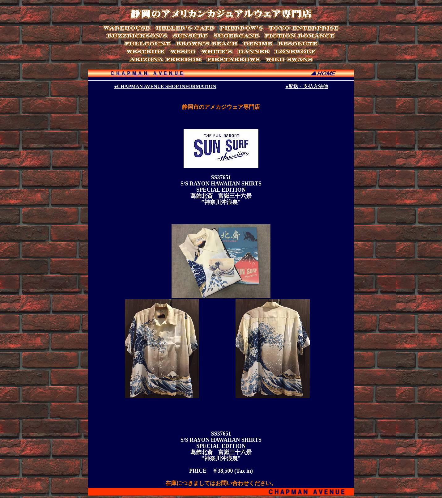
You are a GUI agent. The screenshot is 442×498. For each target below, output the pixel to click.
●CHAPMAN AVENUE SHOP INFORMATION (165, 86)
